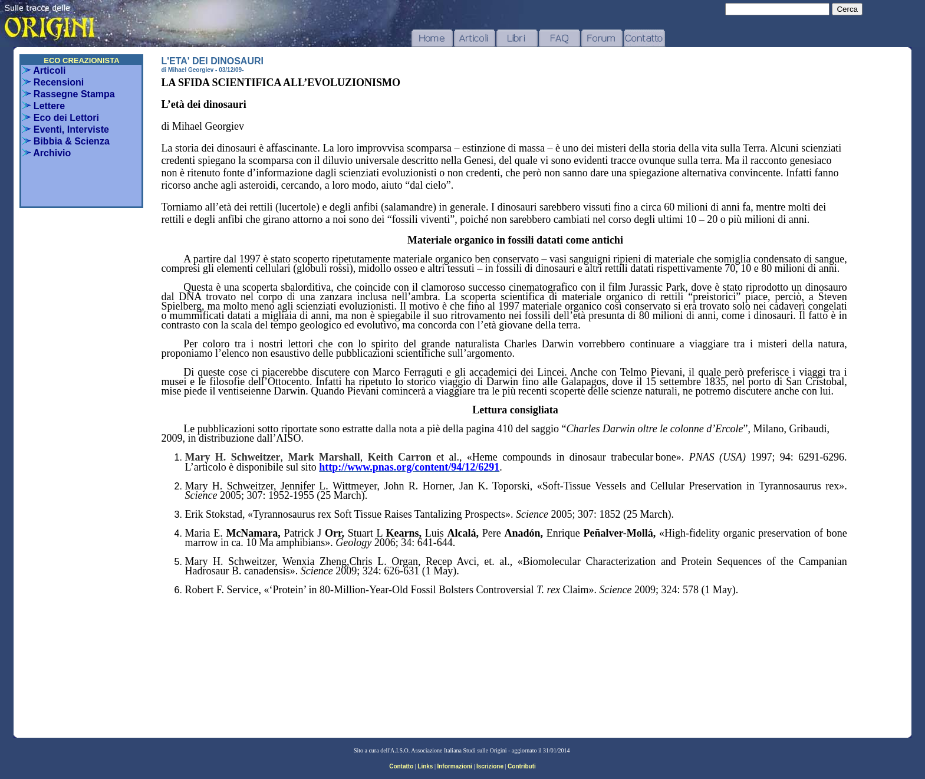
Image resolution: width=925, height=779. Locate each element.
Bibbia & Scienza (65, 141)
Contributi (522, 766)
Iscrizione (489, 766)
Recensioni (53, 82)
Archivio (46, 153)
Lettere (43, 106)
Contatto (401, 766)
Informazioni (454, 766)
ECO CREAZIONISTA (81, 60)
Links (425, 766)
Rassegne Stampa (68, 94)
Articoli (43, 70)
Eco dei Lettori (60, 118)
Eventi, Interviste (65, 129)
